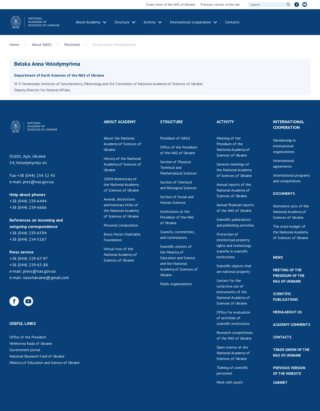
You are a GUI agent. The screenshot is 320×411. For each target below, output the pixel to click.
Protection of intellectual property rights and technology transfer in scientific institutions (234, 245)
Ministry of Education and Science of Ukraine (44, 362)
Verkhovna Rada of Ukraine (30, 343)
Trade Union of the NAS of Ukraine (170, 4)
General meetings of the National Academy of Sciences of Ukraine (234, 170)
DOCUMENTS (284, 193)
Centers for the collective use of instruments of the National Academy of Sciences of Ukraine (233, 292)
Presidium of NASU (175, 138)
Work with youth (230, 382)
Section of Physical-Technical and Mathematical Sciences (178, 167)
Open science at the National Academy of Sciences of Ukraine (233, 353)
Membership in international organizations (284, 146)
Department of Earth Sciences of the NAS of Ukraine (59, 75)
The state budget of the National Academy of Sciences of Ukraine (290, 232)
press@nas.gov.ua (39, 271)
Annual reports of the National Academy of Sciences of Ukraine (234, 190)
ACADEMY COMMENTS (291, 324)
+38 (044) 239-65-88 (28, 264)
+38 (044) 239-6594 (28, 233)
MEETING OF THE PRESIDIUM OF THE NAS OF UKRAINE (288, 275)
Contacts (232, 22)
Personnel (72, 44)
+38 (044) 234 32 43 (36, 175)
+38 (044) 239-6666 (28, 207)
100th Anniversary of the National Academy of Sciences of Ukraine (121, 184)
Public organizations (176, 283)
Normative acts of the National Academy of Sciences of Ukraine (291, 212)
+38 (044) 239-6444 (28, 201)
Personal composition (121, 225)
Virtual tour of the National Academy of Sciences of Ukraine (120, 254)
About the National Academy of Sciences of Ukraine (122, 144)
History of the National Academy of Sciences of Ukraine (122, 164)
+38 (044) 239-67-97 (28, 258)
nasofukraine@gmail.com (46, 277)
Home (14, 44)
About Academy (88, 22)
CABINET (280, 382)
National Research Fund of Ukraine (36, 356)
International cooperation (190, 22)
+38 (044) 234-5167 (28, 239)
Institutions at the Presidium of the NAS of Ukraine (177, 217)
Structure (122, 22)
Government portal (24, 349)
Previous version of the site (220, 4)
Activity (150, 22)
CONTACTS (282, 337)
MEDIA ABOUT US (287, 312)
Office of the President (27, 337)
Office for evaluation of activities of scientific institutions (233, 318)
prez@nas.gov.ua (38, 181)
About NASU (41, 44)
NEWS (278, 257)
